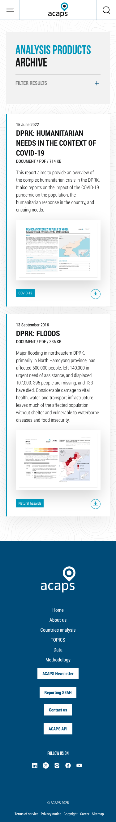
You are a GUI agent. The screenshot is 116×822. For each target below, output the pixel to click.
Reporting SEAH (58, 692)
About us (58, 620)
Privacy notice (51, 813)
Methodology (58, 659)
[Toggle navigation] (10, 10)
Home (58, 610)
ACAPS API (58, 729)
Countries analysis (58, 630)
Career (84, 813)
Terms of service (26, 813)
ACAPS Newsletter (58, 673)
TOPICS (58, 640)
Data (58, 650)
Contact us (58, 710)
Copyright (71, 813)
